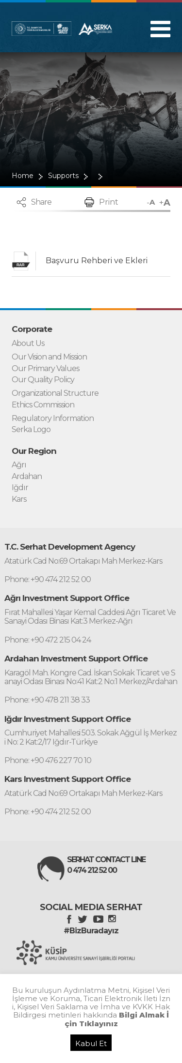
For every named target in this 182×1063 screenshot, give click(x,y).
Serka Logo (31, 429)
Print (108, 202)
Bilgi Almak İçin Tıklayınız (117, 1019)
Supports (63, 176)
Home (22, 176)
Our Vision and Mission (49, 357)
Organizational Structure (55, 393)
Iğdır (20, 487)
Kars (19, 499)
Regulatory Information (53, 418)
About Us (28, 343)
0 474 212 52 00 (91, 870)
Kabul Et (91, 1043)
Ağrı (19, 465)
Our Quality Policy (43, 379)
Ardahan (27, 476)
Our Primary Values (45, 368)
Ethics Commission (43, 405)
